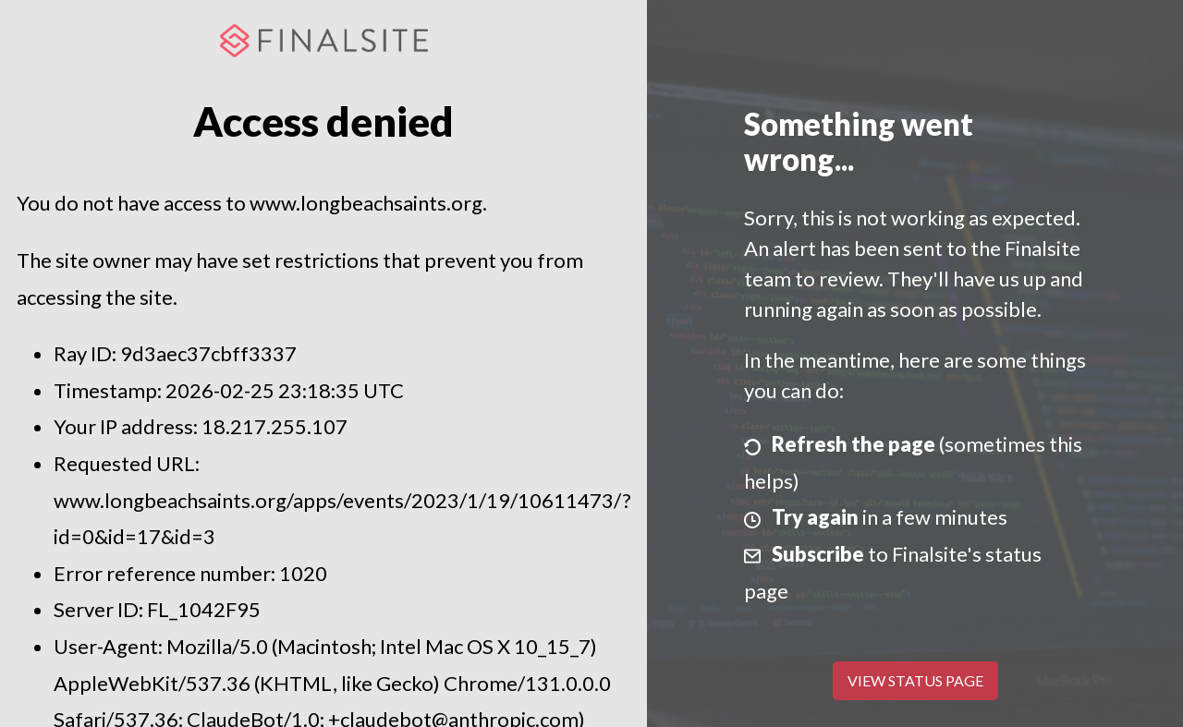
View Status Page (915, 680)
